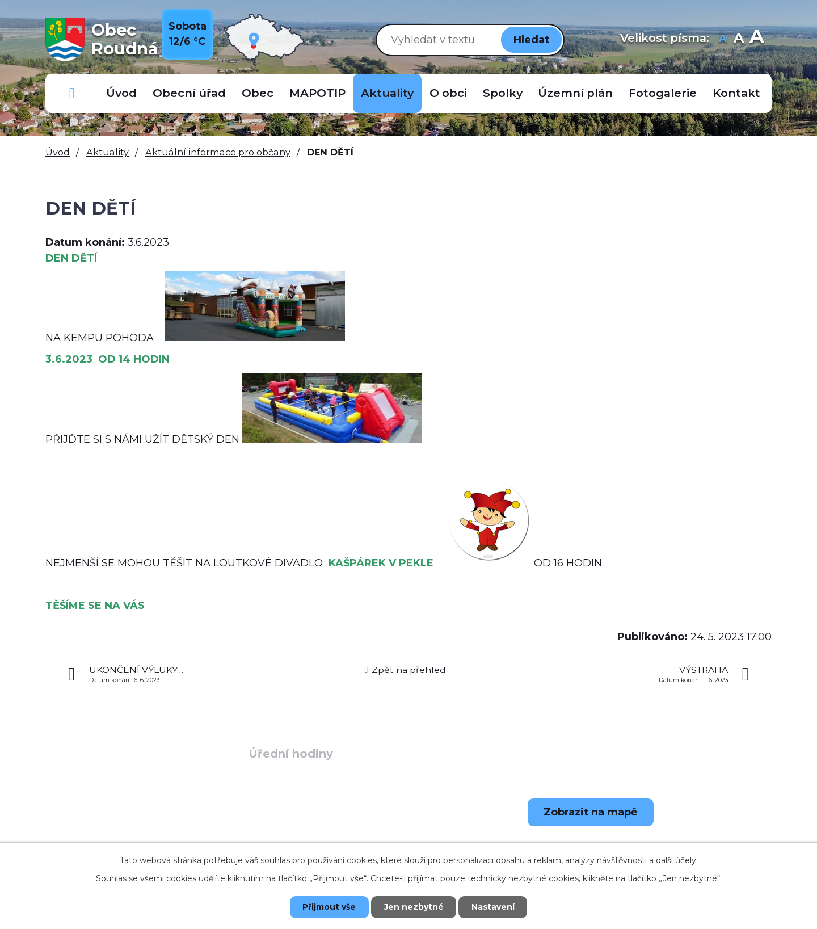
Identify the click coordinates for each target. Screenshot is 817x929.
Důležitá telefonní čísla (72, 93)
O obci (448, 93)
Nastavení (493, 907)
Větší (756, 39)
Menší (722, 39)
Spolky (503, 93)
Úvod (121, 93)
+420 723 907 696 (133, 840)
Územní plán (575, 93)
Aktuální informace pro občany (217, 152)
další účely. (677, 860)
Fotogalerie (663, 93)
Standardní (738, 39)
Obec (257, 93)
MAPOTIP (317, 93)
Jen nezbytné (414, 907)
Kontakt (736, 93)
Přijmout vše (329, 907)
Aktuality (387, 93)
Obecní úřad (189, 93)
